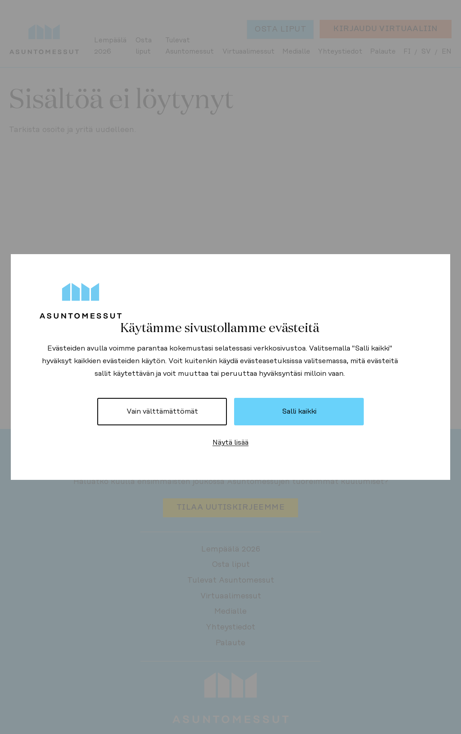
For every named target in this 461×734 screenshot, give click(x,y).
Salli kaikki (299, 411)
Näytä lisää (230, 442)
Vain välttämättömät (162, 411)
